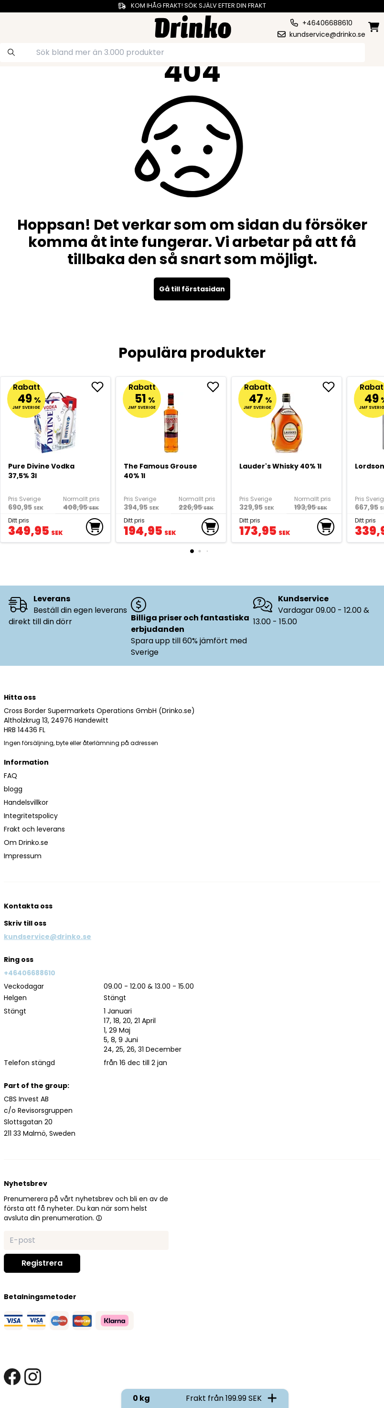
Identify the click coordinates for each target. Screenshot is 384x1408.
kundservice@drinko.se (47, 936)
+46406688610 (29, 973)
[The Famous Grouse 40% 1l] (171, 418)
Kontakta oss (28, 906)
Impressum (23, 856)
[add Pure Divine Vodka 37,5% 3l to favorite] (100, 387)
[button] (99, 1218)
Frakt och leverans (34, 829)
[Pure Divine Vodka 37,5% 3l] (55, 418)
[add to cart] (94, 527)
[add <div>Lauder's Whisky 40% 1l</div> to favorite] (331, 387)
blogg (13, 789)
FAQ (10, 775)
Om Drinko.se (26, 842)
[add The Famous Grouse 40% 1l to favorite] (216, 387)
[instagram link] (32, 1376)
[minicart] (374, 27)
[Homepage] (193, 25)
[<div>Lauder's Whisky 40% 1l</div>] (286, 418)
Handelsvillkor (26, 802)
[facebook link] (12, 1376)
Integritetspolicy (31, 816)
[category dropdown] (23, 26)
